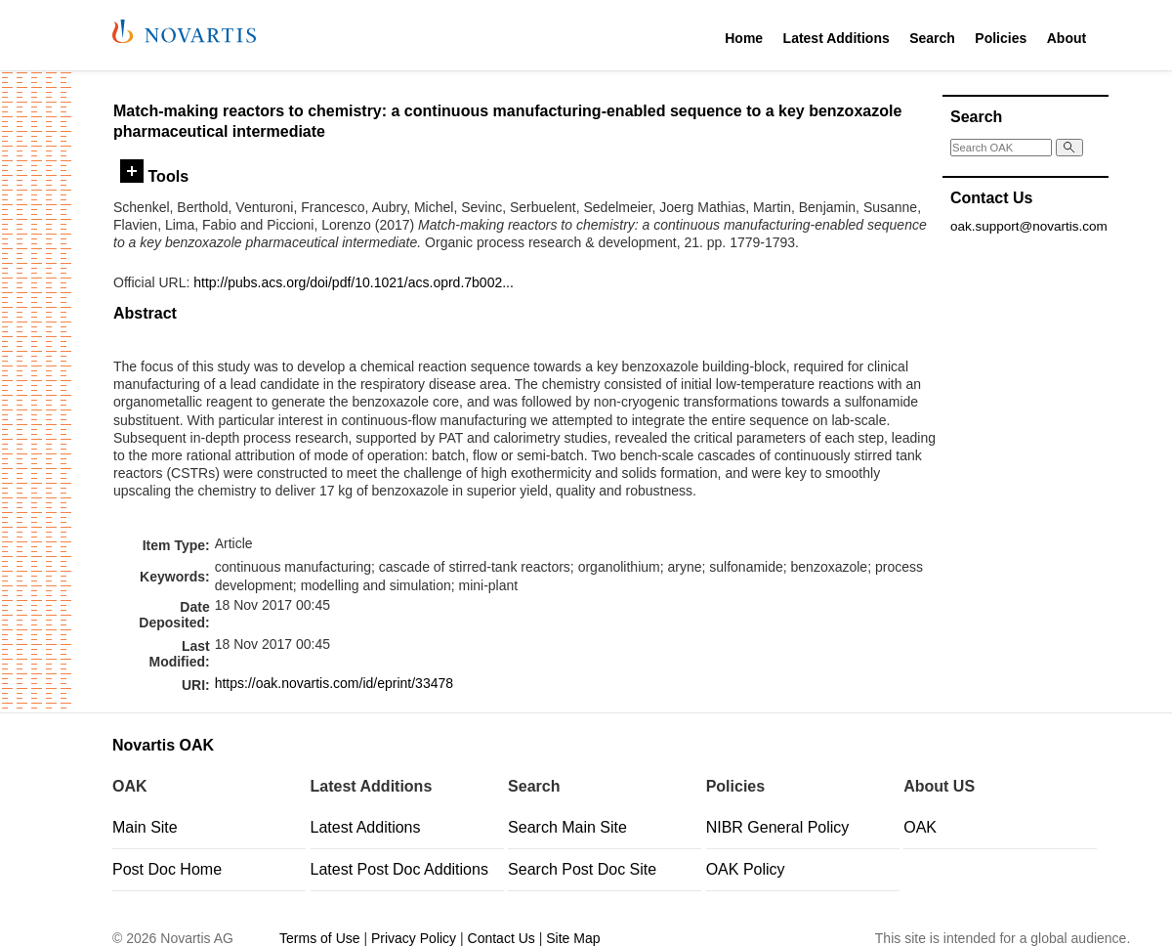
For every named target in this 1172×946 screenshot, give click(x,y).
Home (744, 38)
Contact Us (501, 938)
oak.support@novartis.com (1029, 226)
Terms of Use (319, 938)
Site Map (573, 938)
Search (932, 38)
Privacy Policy (413, 938)
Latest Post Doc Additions (399, 869)
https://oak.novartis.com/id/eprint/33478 (334, 683)
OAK (920, 827)
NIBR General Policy (778, 827)
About (1066, 38)
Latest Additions (836, 38)
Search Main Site (567, 827)
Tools (154, 176)
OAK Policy (745, 869)
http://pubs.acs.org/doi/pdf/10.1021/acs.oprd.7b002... (353, 282)
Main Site (145, 827)
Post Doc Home (167, 869)
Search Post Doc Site (582, 869)
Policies (1000, 38)
